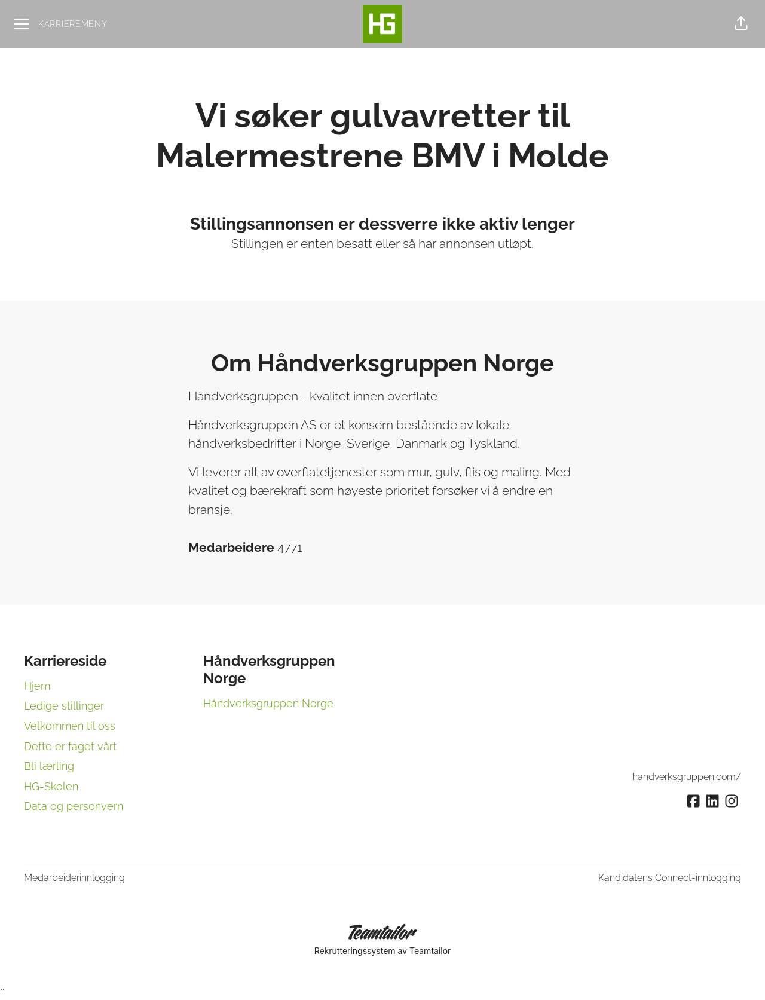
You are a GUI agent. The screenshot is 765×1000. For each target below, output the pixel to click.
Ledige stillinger (64, 705)
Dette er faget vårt (70, 746)
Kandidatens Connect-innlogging (669, 877)
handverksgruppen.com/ (686, 776)
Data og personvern (73, 806)
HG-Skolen (51, 786)
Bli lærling (49, 766)
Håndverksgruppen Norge (268, 703)
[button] (741, 24)
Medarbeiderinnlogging (74, 877)
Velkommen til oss (69, 726)
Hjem (37, 686)
